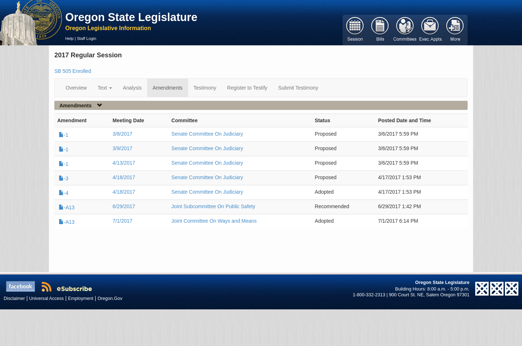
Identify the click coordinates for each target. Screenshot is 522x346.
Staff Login (86, 38)
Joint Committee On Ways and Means (214, 221)
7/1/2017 (123, 221)
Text (105, 88)
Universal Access (46, 298)
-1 (63, 135)
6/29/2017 (124, 206)
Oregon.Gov (110, 298)
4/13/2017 (124, 163)
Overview (76, 88)
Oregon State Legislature (131, 17)
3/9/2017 (123, 148)
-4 (63, 193)
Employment (81, 298)
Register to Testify (247, 88)
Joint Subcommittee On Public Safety (213, 206)
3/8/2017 (123, 134)
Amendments (167, 88)
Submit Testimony (298, 88)
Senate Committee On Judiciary (207, 134)
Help (69, 38)
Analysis (132, 88)
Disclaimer (14, 298)
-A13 (67, 207)
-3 (63, 178)
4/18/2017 (124, 177)
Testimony (205, 88)
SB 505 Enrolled (72, 71)
